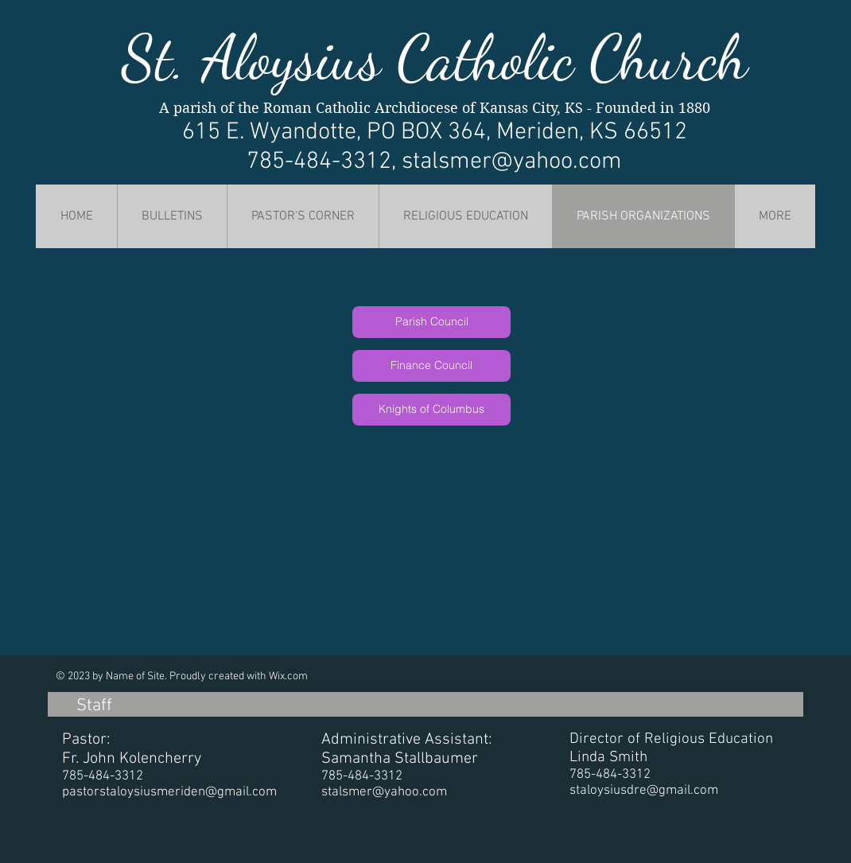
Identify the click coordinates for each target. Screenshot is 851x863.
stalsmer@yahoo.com (512, 162)
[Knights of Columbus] (431, 410)
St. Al (186, 58)
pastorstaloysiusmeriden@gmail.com (169, 792)
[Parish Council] (431, 322)
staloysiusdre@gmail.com (643, 791)
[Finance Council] (431, 366)
